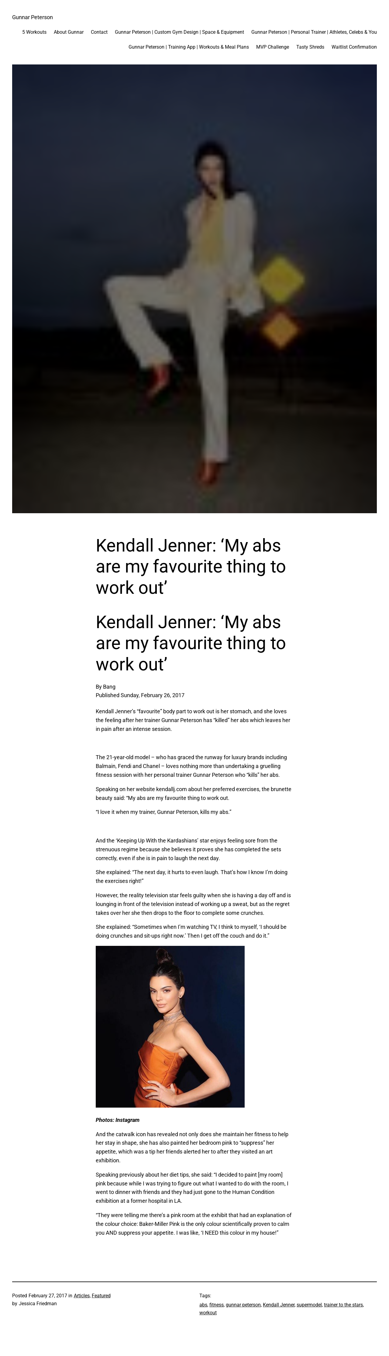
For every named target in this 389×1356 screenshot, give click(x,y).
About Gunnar (69, 32)
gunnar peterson (243, 1305)
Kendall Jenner (278, 1305)
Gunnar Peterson (32, 17)
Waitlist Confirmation (354, 47)
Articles (82, 1296)
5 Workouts (34, 32)
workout (208, 1313)
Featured (101, 1296)
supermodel (309, 1305)
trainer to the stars (343, 1305)
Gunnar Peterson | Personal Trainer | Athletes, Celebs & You (314, 32)
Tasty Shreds (310, 47)
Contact (99, 32)
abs (203, 1305)
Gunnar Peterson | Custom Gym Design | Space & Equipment (179, 32)
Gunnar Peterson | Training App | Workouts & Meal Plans (189, 47)
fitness (216, 1305)
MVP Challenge (272, 47)
